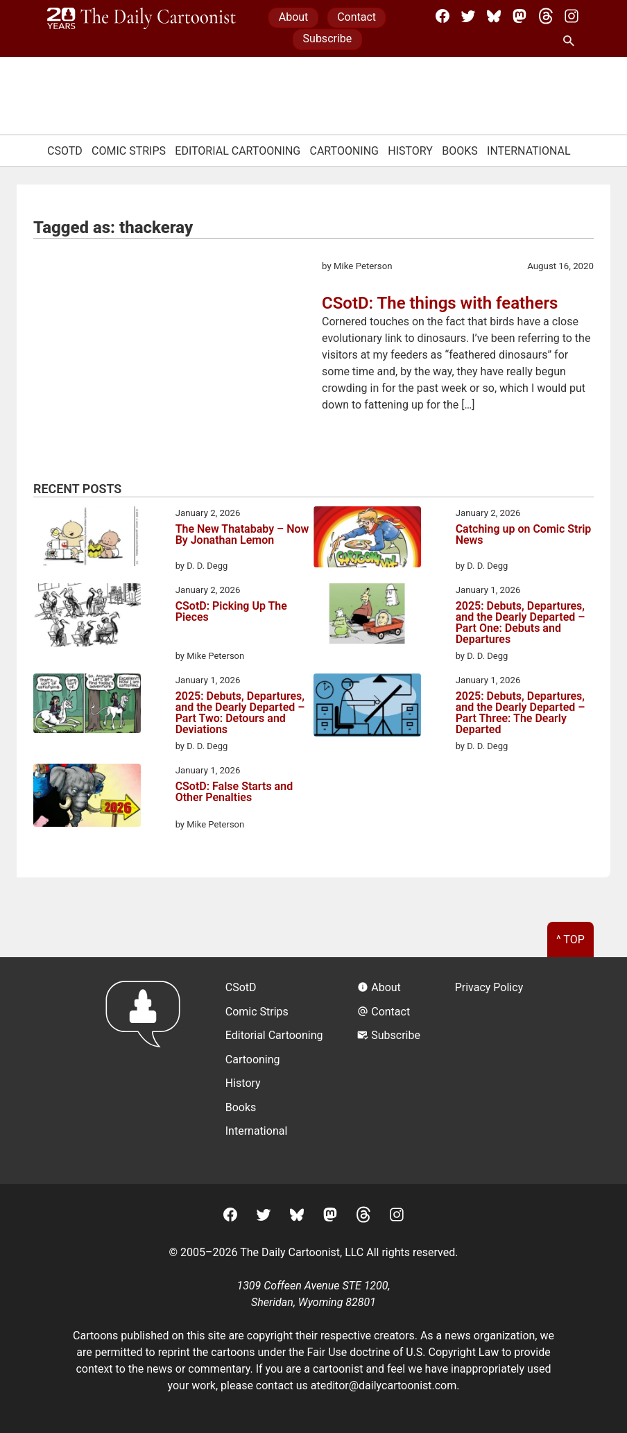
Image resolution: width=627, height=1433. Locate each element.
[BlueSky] (494, 16)
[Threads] (546, 16)
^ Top (570, 939)
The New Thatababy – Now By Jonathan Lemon (242, 535)
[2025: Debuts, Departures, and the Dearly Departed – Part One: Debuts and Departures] (367, 616)
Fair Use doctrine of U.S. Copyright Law (403, 1352)
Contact (356, 17)
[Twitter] (468, 16)
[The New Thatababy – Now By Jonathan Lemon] (87, 538)
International (529, 150)
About (294, 17)
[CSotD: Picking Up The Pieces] (87, 617)
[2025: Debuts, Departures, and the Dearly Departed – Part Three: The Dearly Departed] (367, 707)
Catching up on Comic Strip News (524, 535)
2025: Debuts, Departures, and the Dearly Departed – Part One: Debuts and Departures (520, 623)
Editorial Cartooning (237, 150)
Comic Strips (129, 150)
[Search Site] (571, 41)
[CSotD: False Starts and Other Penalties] (87, 798)
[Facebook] (442, 16)
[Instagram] (571, 16)
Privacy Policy (489, 987)
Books (460, 150)
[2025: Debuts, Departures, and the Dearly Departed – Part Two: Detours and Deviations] (87, 705)
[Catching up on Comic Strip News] (367, 539)
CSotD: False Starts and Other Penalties (234, 792)
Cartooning (344, 150)
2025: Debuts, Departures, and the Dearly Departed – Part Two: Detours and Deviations (240, 713)
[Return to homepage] (147, 1070)
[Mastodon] (519, 16)
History (410, 150)
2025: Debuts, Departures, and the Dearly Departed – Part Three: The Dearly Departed (520, 713)
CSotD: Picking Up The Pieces (231, 612)
